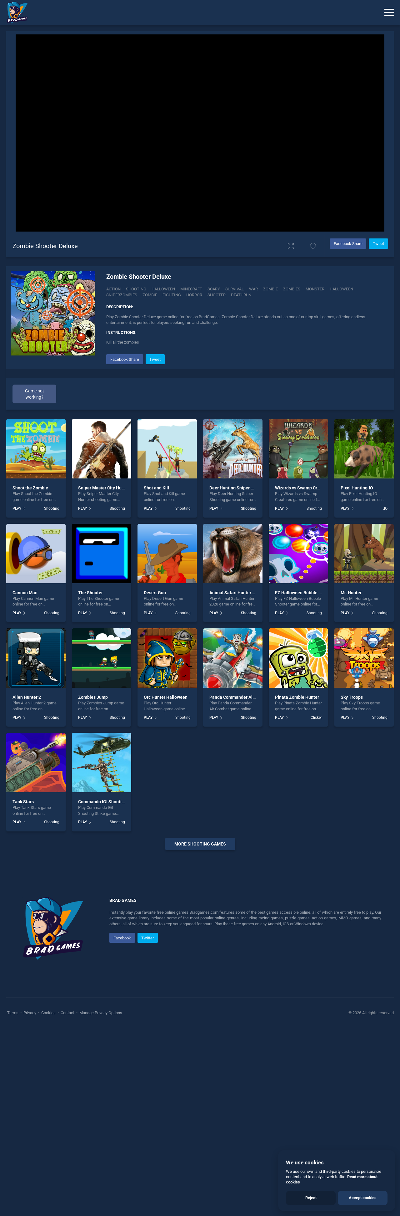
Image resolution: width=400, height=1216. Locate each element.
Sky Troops (352, 697)
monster (315, 289)
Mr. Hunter (351, 592)
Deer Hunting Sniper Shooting (239, 487)
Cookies (48, 1012)
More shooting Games (200, 843)
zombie (149, 295)
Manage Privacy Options (100, 1012)
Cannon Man (25, 592)
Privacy (29, 1012)
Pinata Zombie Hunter (297, 697)
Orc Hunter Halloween (166, 697)
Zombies (291, 289)
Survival (234, 289)
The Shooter (90, 592)
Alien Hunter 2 (26, 697)
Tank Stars (23, 801)
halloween (341, 289)
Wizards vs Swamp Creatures (303, 487)
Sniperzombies (121, 295)
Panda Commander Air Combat (240, 697)
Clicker (316, 717)
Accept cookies (363, 1197)
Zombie (270, 289)
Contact (67, 1012)
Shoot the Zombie (30, 487)
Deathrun (241, 295)
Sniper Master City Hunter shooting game (119, 487)
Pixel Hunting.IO (357, 487)
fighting (171, 295)
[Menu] (389, 12)
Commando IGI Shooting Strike (108, 801)
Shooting (136, 289)
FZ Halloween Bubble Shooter (304, 592)
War (253, 289)
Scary (214, 289)
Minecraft (191, 289)
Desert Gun (155, 592)
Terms (13, 1012)
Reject (311, 1197)
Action (113, 289)
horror (194, 295)
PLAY (16, 508)
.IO (385, 508)
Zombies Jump (93, 697)
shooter (217, 295)
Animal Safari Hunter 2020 (235, 592)
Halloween (163, 289)
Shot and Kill (156, 487)
